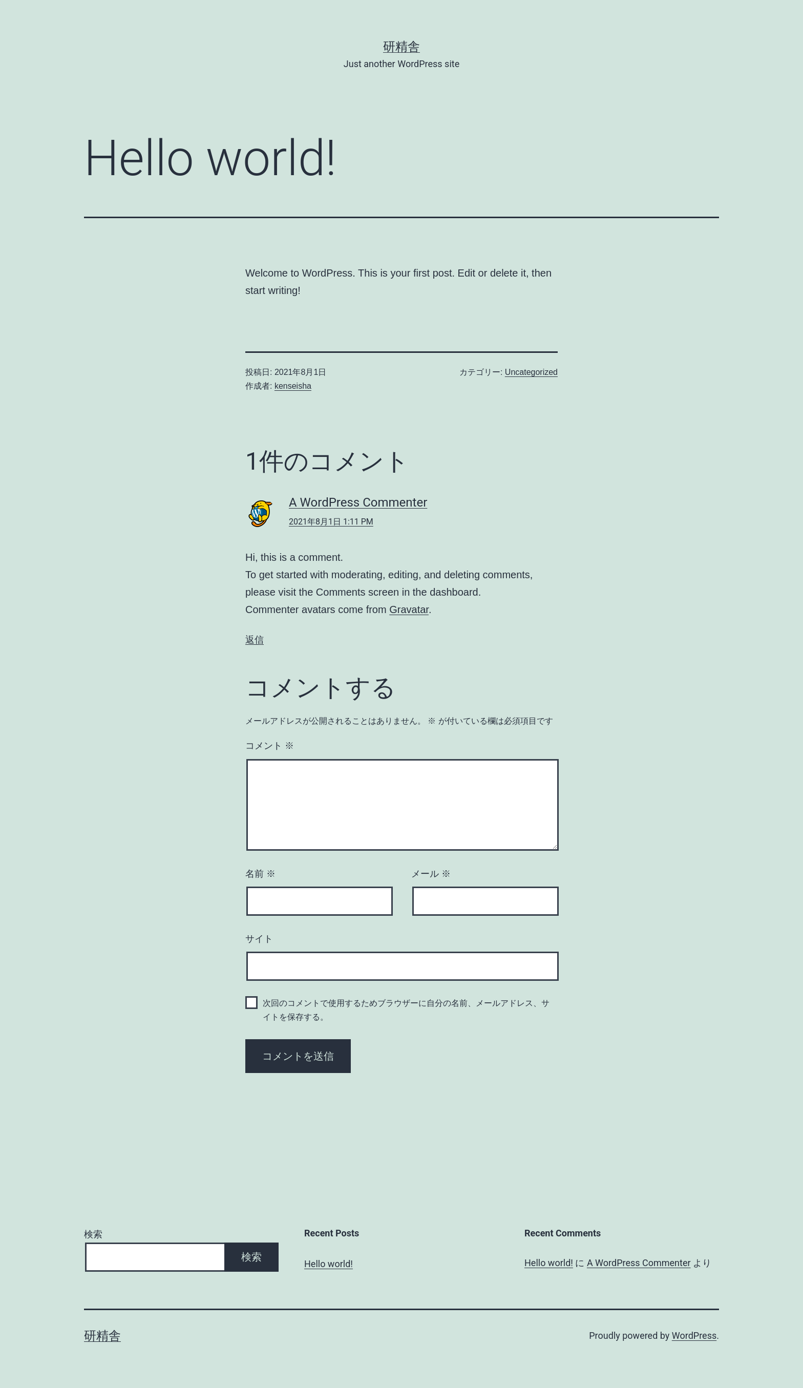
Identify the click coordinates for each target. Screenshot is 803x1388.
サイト (259, 939)
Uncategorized (531, 372)
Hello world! (328, 1263)
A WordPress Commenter (358, 502)
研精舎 (401, 46)
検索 (93, 1234)
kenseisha (292, 386)
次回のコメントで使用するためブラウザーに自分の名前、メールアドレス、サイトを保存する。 (406, 1010)
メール (431, 874)
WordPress (694, 1335)
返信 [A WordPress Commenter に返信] (254, 639)
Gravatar (409, 609)
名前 (260, 874)
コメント (269, 746)
